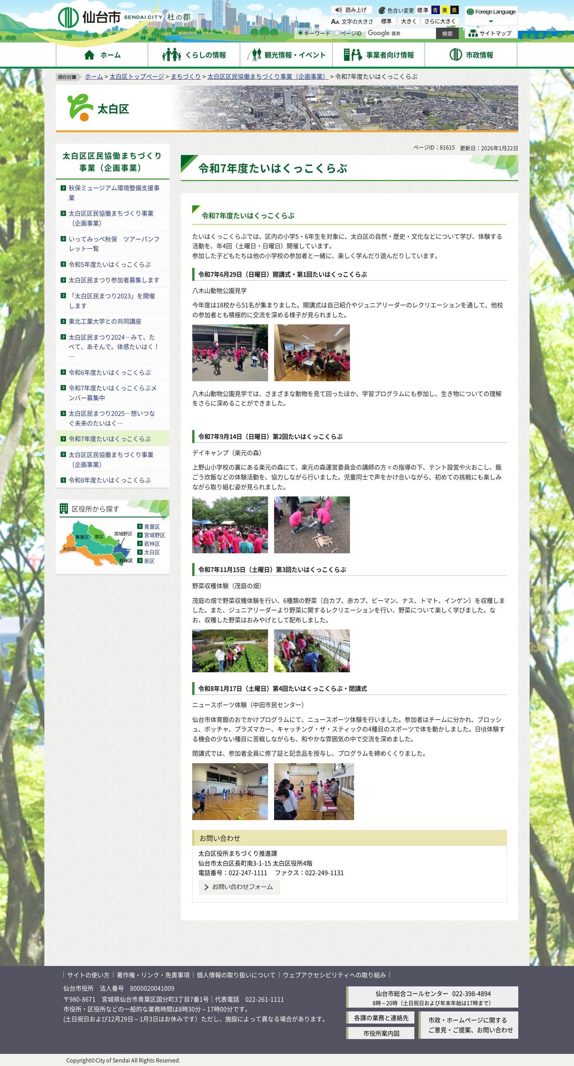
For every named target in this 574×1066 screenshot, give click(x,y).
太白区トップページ (137, 76)
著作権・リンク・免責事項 (153, 974)
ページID (348, 33)
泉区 (149, 560)
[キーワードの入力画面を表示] (300, 32)
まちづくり (186, 76)
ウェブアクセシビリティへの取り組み (334, 974)
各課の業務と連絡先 (381, 1017)
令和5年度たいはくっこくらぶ (110, 264)
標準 (423, 10)
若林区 (152, 543)
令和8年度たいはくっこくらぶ (110, 479)
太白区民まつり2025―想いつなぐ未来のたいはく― (112, 418)
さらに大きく (440, 21)
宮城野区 (154, 534)
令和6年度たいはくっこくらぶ (110, 372)
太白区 (152, 552)
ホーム (94, 76)
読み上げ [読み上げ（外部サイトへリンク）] (356, 9)
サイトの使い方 (88, 974)
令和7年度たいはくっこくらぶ (110, 438)
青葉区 (152, 526)
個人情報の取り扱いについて (236, 974)
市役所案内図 (381, 1033)
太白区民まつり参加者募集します (114, 279)
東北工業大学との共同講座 (105, 321)
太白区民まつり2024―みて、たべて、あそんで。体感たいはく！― (114, 346)
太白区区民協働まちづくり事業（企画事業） (268, 76)
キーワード (314, 33)
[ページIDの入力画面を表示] (336, 32)
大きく (409, 21)
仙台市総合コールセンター (412, 993)
